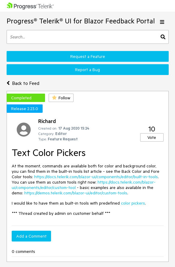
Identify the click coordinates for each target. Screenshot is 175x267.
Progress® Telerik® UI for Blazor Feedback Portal (81, 20)
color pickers (133, 203)
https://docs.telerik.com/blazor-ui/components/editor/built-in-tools (96, 176)
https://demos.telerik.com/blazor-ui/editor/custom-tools (75, 193)
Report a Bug (87, 69)
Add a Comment (31, 236)
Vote (151, 137)
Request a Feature (87, 56)
